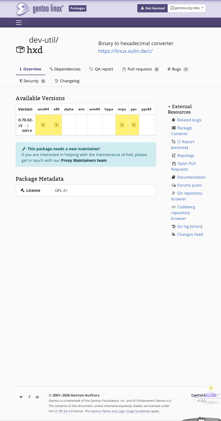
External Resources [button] (180, 109)
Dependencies (65, 69)
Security (33, 80)
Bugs (178, 69)
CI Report (185, 141)
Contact (198, 395)
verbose (179, 147)
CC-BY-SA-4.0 (63, 411)
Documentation (191, 177)
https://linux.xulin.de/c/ (125, 51)
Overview (30, 69)
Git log (183, 226)
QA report (101, 69)
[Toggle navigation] (19, 23)
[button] (152, 8)
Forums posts (189, 185)
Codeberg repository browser (183, 212)
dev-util (42, 40)
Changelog (67, 80)
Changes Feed (190, 234)
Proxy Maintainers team (84, 160)
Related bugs (189, 119)
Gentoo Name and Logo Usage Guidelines (120, 411)
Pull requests (140, 69)
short (196, 226)
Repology (185, 155)
